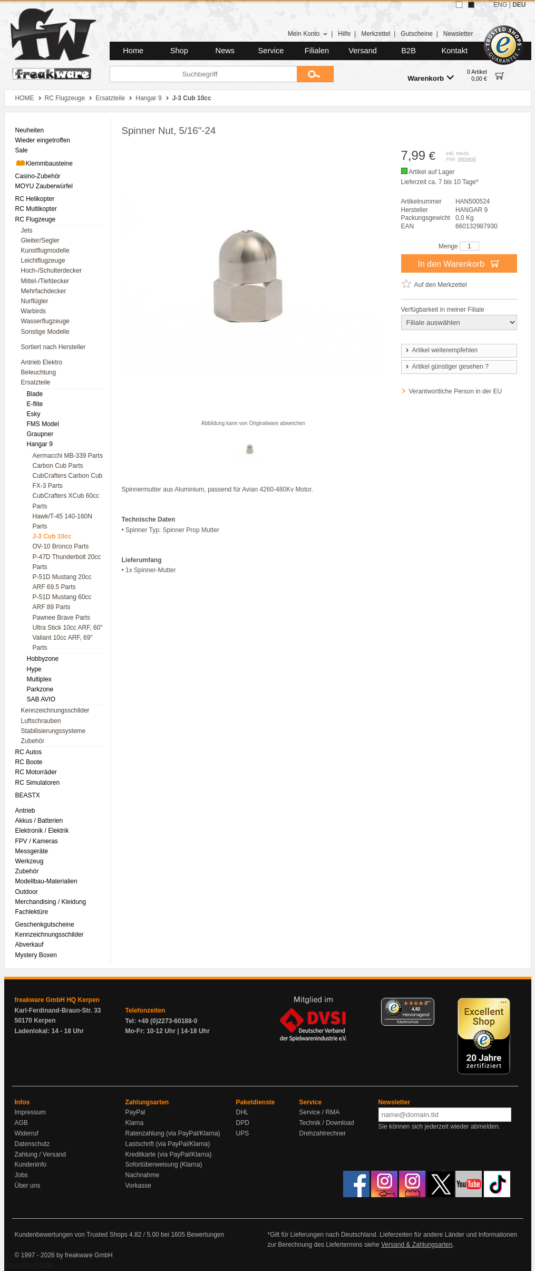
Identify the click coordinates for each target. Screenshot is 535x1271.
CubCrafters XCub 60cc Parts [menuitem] (66, 500)
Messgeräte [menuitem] (31, 851)
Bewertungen (205, 1234)
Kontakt (454, 50)
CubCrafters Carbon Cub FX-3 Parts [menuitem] (68, 480)
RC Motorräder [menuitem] (36, 772)
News (225, 50)
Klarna (134, 1122)
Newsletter (458, 33)
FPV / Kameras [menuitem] (36, 841)
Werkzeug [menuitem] (29, 861)
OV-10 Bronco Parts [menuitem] (61, 546)
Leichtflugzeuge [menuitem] (43, 260)
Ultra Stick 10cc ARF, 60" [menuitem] (68, 627)
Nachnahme (142, 1175)
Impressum (30, 1112)
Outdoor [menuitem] (26, 892)
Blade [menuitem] (35, 394)
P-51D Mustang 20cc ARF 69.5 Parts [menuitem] (62, 582)
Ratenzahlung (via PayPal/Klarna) (172, 1133)
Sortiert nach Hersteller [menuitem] (53, 347)
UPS (242, 1133)
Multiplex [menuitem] (39, 679)
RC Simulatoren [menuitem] (37, 782)
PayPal (135, 1112)
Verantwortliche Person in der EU (455, 391)
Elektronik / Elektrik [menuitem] (42, 830)
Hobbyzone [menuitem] (43, 658)
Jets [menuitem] (27, 230)
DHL (242, 1112)
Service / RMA (319, 1112)
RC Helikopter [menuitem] (35, 199)
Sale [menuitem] (21, 150)
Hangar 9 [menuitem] (40, 444)
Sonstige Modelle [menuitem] (45, 331)
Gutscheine (417, 33)
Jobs (21, 1175)
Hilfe (344, 33)
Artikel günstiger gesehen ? (446, 366)
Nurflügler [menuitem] (34, 301)
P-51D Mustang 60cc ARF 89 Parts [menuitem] (62, 602)
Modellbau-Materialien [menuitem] (46, 881)
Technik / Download (326, 1122)
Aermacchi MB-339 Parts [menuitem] (68, 455)
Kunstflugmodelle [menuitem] (45, 250)
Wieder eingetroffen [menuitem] (43, 140)
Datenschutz (32, 1144)
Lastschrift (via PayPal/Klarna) (167, 1144)
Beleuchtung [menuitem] (38, 372)
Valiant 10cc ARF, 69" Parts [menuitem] (63, 642)
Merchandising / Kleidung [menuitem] (50, 902)
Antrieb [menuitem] (25, 810)
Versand (362, 50)
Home (133, 50)
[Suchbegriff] (203, 74)
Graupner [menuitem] (40, 434)
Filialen (317, 50)
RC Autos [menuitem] (28, 752)
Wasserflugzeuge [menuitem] (45, 321)
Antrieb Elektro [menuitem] (42, 362)
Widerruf (26, 1133)
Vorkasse (138, 1185)
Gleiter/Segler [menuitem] (40, 240)
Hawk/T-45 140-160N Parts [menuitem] (62, 521)
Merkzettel (375, 33)
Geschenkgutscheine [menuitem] (44, 924)
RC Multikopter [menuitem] (36, 209)
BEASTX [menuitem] (27, 795)
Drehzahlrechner (322, 1133)
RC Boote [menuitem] (29, 762)
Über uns (28, 1185)
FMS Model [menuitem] (43, 424)
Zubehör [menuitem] (33, 741)
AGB (21, 1122)
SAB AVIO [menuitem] (41, 699)
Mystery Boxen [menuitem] (36, 955)
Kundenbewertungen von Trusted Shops (71, 1234)
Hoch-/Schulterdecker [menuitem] (51, 270)
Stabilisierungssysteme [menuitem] (53, 731)
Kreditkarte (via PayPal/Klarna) (168, 1154)
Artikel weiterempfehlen (441, 350)
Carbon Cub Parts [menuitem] (58, 465)
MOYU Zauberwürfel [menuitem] (44, 186)
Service (271, 50)
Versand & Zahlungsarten (416, 1244)
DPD (242, 1122)
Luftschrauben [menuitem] (41, 721)
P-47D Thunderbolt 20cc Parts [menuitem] (67, 562)
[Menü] (428, 1004)
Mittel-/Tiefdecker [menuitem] (45, 281)
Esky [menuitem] (34, 414)
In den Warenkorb (458, 263)
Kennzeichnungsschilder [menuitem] (55, 710)
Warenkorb (430, 77)
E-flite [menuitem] (35, 404)
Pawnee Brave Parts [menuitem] (61, 617)
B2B (408, 50)
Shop (179, 50)
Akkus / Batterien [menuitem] (39, 820)
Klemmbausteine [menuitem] (44, 163)
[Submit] (315, 74)
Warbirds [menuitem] (33, 311)
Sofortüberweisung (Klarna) (163, 1164)
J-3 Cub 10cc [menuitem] (52, 536)
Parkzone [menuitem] (40, 689)
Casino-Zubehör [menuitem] (38, 176)
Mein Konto (308, 33)
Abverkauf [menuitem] (29, 944)
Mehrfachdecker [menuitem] (43, 291)
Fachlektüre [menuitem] (31, 912)
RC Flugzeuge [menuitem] (35, 219)
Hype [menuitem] (34, 669)
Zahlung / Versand (40, 1154)
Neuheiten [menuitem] (29, 130)
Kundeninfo (31, 1164)
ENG (500, 4)
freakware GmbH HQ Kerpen (57, 1000)
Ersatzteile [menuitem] (36, 382)
